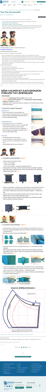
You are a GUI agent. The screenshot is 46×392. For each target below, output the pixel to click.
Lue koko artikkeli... (31, 28)
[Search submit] (22, 2)
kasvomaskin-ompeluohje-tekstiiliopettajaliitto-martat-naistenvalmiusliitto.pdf (20, 334)
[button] (5, 5)
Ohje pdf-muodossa (3, 334)
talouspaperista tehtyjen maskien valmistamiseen (12, 24)
